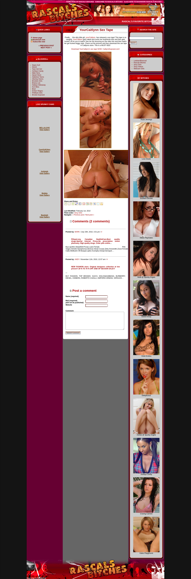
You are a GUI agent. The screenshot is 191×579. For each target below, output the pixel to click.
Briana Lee (36, 83)
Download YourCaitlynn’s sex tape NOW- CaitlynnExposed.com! (95, 49)
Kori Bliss (35, 87)
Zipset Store (36, 75)
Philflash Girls (37, 93)
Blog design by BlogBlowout (36, 578)
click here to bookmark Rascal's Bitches (142, 2)
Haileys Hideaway (39, 85)
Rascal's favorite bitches (138, 21)
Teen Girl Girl (37, 69)
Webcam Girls (139, 69)
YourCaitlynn (78, 39)
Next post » (46, 48)
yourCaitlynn (90, 37)
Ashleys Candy (37, 71)
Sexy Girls (78, 213)
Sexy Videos (138, 67)
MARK (77, 232)
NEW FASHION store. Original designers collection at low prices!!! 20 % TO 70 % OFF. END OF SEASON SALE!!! (95, 268)
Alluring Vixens (37, 79)
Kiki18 (34, 67)
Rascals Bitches (140, 63)
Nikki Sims (36, 73)
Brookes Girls (37, 81)
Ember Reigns (37, 91)
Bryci (34, 89)
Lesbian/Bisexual (140, 61)
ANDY (77, 259)
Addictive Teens (38, 77)
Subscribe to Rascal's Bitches (109, 2)
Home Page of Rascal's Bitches (80, 2)
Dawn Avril (36, 65)
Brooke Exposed (38, 95)
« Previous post (46, 46)
